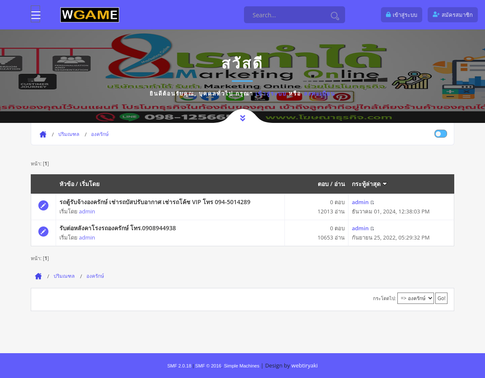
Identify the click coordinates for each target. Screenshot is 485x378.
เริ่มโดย (89, 184)
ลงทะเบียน (319, 93)
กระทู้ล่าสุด (369, 184)
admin (87, 211)
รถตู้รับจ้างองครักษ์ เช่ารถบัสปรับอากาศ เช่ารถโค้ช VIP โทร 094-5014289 (154, 202)
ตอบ (323, 184)
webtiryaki (305, 365)
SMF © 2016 (208, 365)
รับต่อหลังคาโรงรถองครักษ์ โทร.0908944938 (117, 228)
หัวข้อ (66, 184)
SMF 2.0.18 (179, 365)
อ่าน (339, 184)
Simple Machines (241, 365)
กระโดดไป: (384, 298)
